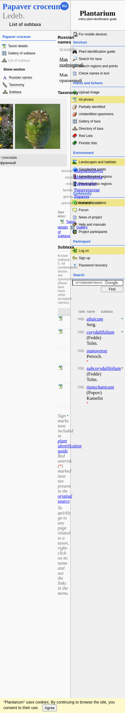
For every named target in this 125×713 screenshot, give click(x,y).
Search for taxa (90, 59)
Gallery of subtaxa (21, 53)
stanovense (97, 350)
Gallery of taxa (89, 121)
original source (65, 499)
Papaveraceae (87, 189)
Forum (84, 210)
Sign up (84, 258)
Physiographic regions (95, 184)
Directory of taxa (91, 129)
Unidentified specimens (96, 114)
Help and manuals (92, 225)
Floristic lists (88, 143)
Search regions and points (98, 66)
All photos (86, 100)
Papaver (81, 196)
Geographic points (92, 169)
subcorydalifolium (104, 368)
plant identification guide (70, 446)
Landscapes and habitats (97, 162)
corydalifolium (100, 332)
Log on (84, 251)
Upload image (89, 92)
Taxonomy (16, 85)
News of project (90, 217)
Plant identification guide (97, 52)
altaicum (95, 319)
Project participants (93, 232)
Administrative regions (95, 177)
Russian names (20, 78)
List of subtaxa (19, 60)
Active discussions (92, 203)
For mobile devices (93, 34)
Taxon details (18, 46)
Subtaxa (15, 92)
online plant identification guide (97, 15)
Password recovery (93, 265)
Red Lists (86, 136)
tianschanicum (100, 387)
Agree (50, 708)
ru (64, 6)
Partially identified (92, 107)
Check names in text (94, 73)
